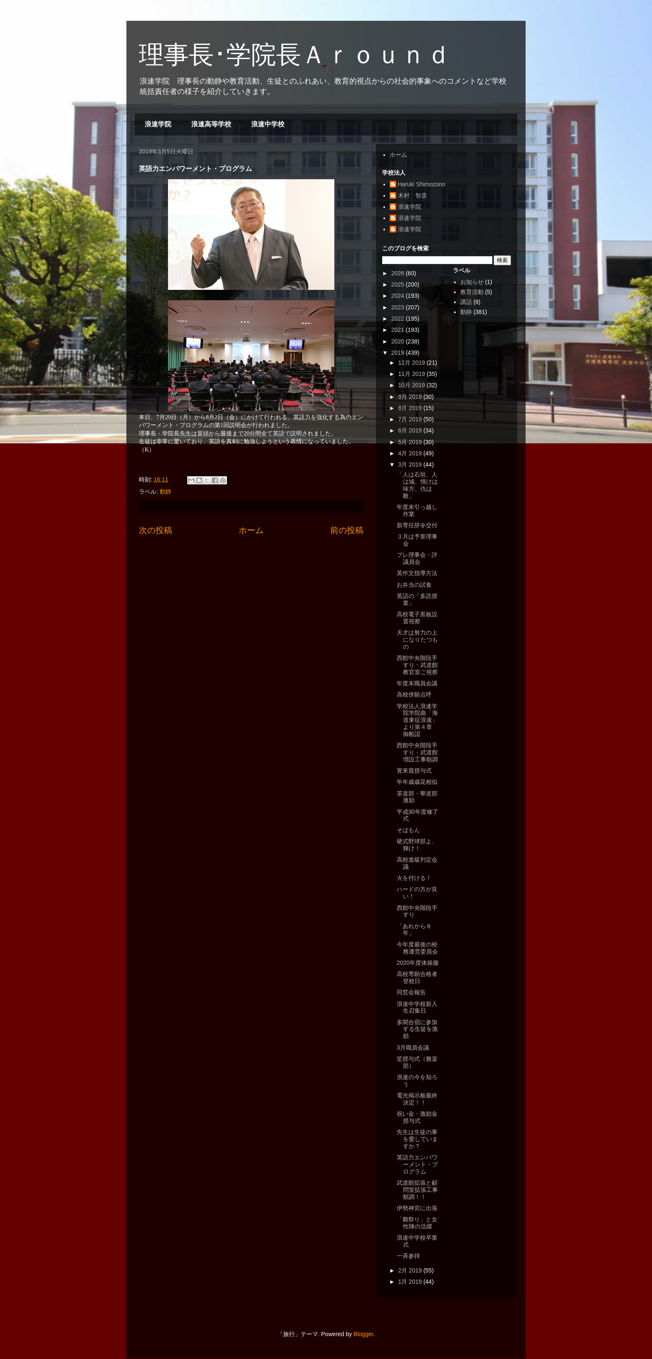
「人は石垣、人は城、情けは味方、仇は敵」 (417, 485)
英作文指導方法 (417, 573)
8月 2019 (410, 408)
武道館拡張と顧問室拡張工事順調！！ (417, 1189)
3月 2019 (410, 464)
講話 (466, 302)
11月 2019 (412, 374)
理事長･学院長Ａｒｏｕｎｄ (295, 55)
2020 (398, 341)
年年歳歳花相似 (417, 781)
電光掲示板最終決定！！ (417, 1099)
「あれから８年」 (414, 929)
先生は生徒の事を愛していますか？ (417, 1139)
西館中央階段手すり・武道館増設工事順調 (417, 752)
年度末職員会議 (417, 683)
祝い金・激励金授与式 (417, 1117)
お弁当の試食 (414, 584)
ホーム (251, 530)
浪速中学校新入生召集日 (417, 1007)
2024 (398, 295)
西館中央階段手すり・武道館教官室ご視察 (417, 665)
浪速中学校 (267, 124)
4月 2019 (410, 453)
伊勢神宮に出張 (417, 1208)
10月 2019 (412, 385)
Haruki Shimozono (421, 184)
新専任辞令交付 (417, 525)
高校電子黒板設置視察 (417, 618)
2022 (398, 318)
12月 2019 (412, 362)
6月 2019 (410, 430)
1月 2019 (410, 1281)
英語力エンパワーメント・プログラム (417, 1164)
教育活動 (472, 292)
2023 (398, 307)
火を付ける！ (414, 878)
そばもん (408, 830)
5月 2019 (410, 442)
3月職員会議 (413, 1047)
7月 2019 (410, 419)
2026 (398, 273)
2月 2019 (410, 1270)
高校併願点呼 (414, 694)
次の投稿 (155, 530)
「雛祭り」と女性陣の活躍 (417, 1223)
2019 (398, 352)
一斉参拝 (408, 1256)
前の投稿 (346, 530)
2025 (398, 284)
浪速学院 (158, 124)
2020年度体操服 (418, 962)
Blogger (363, 1334)
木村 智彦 (412, 195)
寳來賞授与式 (414, 770)
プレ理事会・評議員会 (417, 558)
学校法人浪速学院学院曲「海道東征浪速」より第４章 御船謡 (417, 720)
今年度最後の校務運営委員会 (417, 948)
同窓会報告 (411, 992)
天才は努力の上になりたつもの (417, 639)
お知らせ (472, 282)
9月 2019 (410, 396)
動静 (165, 491)
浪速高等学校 (211, 124)
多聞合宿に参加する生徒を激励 (417, 1029)
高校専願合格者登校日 (417, 977)
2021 (398, 329)
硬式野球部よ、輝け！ (417, 845)
